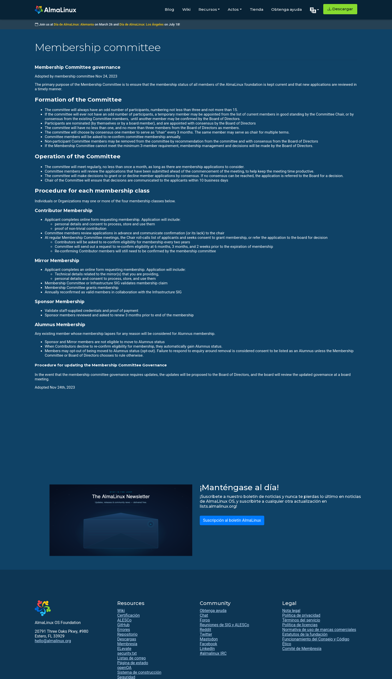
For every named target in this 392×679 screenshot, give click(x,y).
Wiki (186, 9)
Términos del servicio (301, 620)
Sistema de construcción (139, 672)
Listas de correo (131, 658)
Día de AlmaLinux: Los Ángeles (142, 24)
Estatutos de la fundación (305, 634)
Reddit (205, 629)
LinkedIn (207, 648)
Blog (169, 9)
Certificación (128, 615)
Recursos (207, 9)
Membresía (127, 643)
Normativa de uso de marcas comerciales (319, 629)
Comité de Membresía (302, 648)
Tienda (256, 9)
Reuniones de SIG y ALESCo (224, 624)
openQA (124, 667)
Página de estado (132, 662)
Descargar (340, 9)
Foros (205, 620)
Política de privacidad (301, 615)
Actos (233, 9)
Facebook (208, 643)
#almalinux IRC (213, 653)
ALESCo (124, 620)
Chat (204, 615)
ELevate (124, 648)
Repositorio (127, 634)
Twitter (206, 634)
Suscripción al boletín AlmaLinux (232, 520)
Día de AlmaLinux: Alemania (74, 24)
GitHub (123, 624)
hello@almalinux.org (53, 640)
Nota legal (291, 610)
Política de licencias (300, 624)
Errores (123, 629)
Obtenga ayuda (286, 9)
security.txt (127, 653)
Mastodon (209, 639)
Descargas (126, 639)
